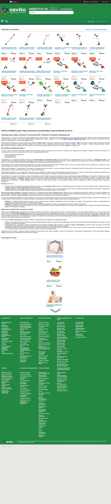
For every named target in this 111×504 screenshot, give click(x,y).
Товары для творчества (42, 423)
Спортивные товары (23, 378)
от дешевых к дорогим (100, 29)
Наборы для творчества (42, 433)
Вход (87, 1)
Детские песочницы (63, 361)
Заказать (14, 123)
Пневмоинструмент (25, 393)
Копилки (4, 344)
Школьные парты (44, 322)
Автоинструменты (25, 390)
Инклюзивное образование (79, 326)
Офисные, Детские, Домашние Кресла (63, 368)
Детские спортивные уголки (62, 351)
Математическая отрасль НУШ (80, 329)
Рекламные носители (23, 361)
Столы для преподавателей (43, 339)
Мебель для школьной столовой (42, 353)
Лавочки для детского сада (61, 346)
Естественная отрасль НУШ (79, 323)
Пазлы (40, 391)
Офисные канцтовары (5, 326)
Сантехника (23, 388)
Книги (3, 352)
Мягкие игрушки (43, 389)
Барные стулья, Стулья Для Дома (62, 376)
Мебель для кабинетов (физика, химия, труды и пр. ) (44, 348)
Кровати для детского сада (61, 329)
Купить (60, 261)
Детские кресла (61, 389)
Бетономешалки (24, 380)
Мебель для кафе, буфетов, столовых (7, 376)
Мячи (40, 429)
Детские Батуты (61, 363)
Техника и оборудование (28, 368)
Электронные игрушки (42, 380)
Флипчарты (23, 334)
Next (55, 310)
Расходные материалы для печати (6, 335)
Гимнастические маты (62, 354)
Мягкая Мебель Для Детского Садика (62, 365)
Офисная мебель (7, 374)
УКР (107, 1)
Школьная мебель (45, 318)
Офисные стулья (62, 378)
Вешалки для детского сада (61, 343)
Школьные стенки (44, 334)
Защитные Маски (25, 398)
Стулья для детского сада (61, 323)
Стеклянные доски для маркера (25, 356)
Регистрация (94, 1)
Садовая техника (25, 372)
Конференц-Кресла (62, 390)
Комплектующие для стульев (43, 332)
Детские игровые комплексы (62, 357)
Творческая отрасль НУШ (79, 335)
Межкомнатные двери (43, 363)
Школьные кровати (44, 344)
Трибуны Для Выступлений (43, 358)
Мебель (4, 368)
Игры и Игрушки (44, 368)
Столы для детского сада (61, 326)
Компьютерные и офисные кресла (62, 386)
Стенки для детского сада (61, 332)
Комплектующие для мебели (62, 380)
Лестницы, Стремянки (23, 383)
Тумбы (40, 341)
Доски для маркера (25, 324)
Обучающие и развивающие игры (44, 373)
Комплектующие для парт (43, 329)
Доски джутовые (25, 341)
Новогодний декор (7, 341)
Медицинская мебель (5, 382)
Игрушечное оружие (42, 436)
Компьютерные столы (61, 373)
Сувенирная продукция (5, 339)
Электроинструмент (26, 376)
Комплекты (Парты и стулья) (44, 326)
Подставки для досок (24, 345)
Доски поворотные (25, 336)
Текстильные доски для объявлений (25, 339)
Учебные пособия (44, 360)
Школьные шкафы (44, 336)
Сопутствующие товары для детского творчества (6, 348)
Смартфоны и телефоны (24, 396)
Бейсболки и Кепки (7, 353)
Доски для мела (24, 322)
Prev (55, 242)
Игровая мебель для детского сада (62, 337)
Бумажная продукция (5, 332)
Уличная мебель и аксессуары (7, 379)
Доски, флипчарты (26, 318)
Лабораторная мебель (6, 385)
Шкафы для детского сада (61, 335)
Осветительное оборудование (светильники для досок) (25, 349)
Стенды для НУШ (80, 337)
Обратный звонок (66, 9)
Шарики (4, 343)
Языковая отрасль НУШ (80, 332)
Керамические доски (24, 329)
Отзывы (14, 2)
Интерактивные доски (24, 353)
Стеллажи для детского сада (61, 340)
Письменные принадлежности (6, 329)
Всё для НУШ (79, 318)
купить (14, 53)
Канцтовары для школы (6, 323)
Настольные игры (44, 378)
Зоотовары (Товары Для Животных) (5, 392)
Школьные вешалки (44, 343)
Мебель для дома (7, 372)
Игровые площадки (62, 359)
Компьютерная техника (24, 386)
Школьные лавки (44, 356)
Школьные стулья (44, 324)
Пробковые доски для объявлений (25, 332)
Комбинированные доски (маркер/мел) (25, 326)
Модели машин (43, 386)
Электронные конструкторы (43, 376)
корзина (92, 21)
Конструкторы (43, 387)
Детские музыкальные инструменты (43, 399)
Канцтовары (6, 318)
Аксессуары (23, 343)
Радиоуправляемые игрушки (44, 383)
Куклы (40, 430)
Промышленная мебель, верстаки (7, 388)
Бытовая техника (25, 374)
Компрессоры (24, 392)
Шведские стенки (62, 349)
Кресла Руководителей (61, 383)
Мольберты (23, 359)
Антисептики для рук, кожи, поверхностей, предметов (25, 401)
